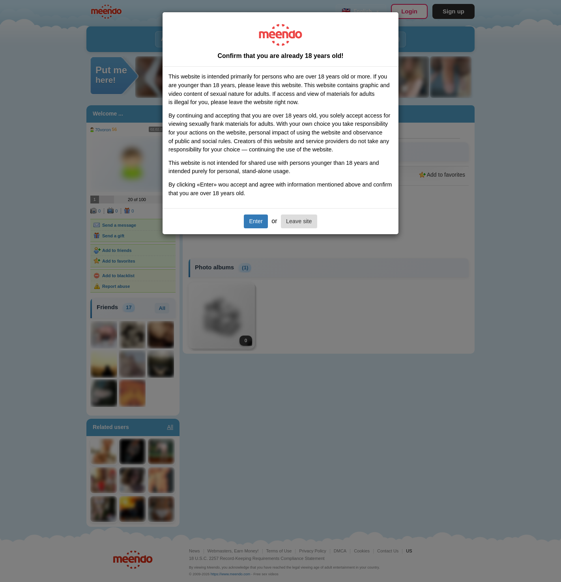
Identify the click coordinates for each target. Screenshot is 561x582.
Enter (255, 221)
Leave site (299, 221)
